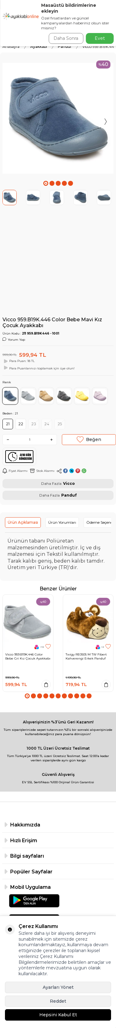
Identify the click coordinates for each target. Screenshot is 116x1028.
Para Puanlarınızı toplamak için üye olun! (38, 367)
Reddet (58, 1001)
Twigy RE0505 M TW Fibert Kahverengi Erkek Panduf (86, 656)
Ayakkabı (38, 46)
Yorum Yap (13, 339)
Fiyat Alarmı (15, 471)
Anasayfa (10, 46)
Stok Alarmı (42, 471)
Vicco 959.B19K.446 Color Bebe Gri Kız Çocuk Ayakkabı (27, 656)
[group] (58, 118)
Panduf (64, 46)
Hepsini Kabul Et (58, 1015)
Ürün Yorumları (62, 522)
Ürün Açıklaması (23, 522)
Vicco (69, 483)
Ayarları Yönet (58, 987)
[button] (45, 183)
